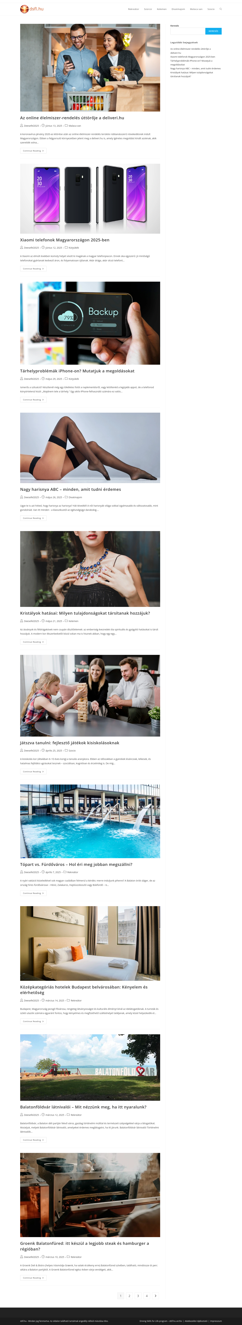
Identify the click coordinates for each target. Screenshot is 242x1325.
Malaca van (75, 125)
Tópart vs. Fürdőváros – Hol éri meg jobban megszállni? (76, 864)
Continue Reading (35, 151)
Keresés (174, 25)
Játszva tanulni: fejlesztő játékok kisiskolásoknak (69, 742)
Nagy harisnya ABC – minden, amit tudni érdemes (70, 489)
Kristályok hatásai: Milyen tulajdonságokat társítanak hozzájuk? (85, 613)
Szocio (72, 750)
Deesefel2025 (31, 125)
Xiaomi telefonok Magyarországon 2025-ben (65, 240)
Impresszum (216, 1321)
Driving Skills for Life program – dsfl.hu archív (161, 1321)
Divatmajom (75, 497)
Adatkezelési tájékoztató (196, 1321)
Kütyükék (74, 247)
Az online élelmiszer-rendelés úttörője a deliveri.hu (72, 117)
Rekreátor (72, 872)
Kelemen (73, 621)
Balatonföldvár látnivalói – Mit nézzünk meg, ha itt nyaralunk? (83, 1107)
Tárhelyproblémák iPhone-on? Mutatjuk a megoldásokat (77, 371)
